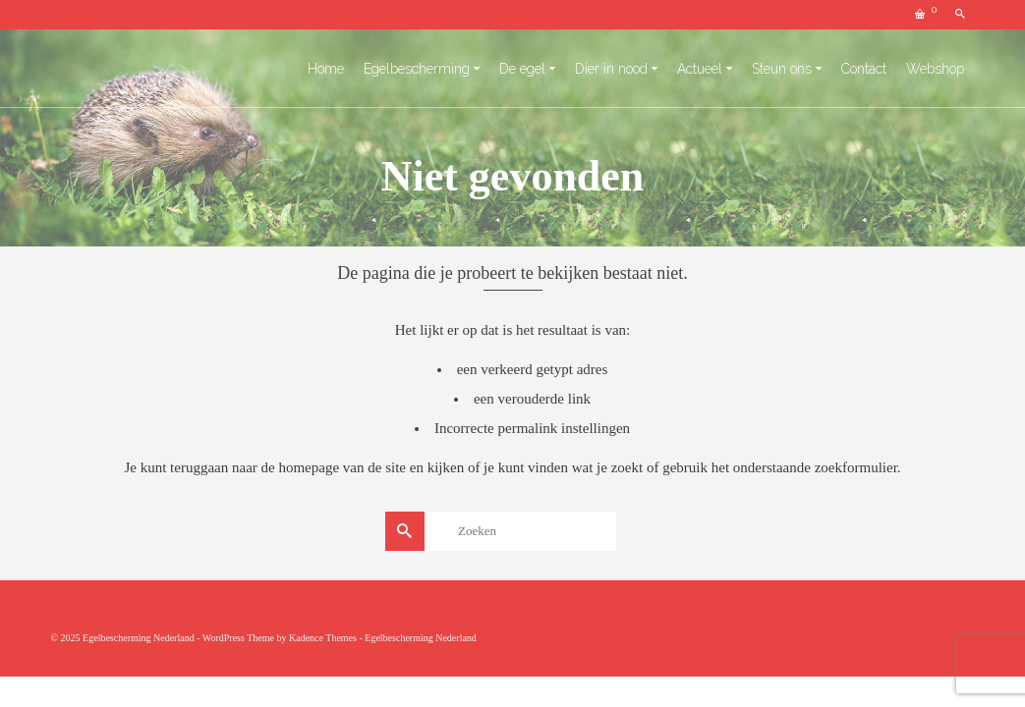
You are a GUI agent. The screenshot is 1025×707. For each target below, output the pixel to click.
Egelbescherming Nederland (421, 637)
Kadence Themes (323, 637)
